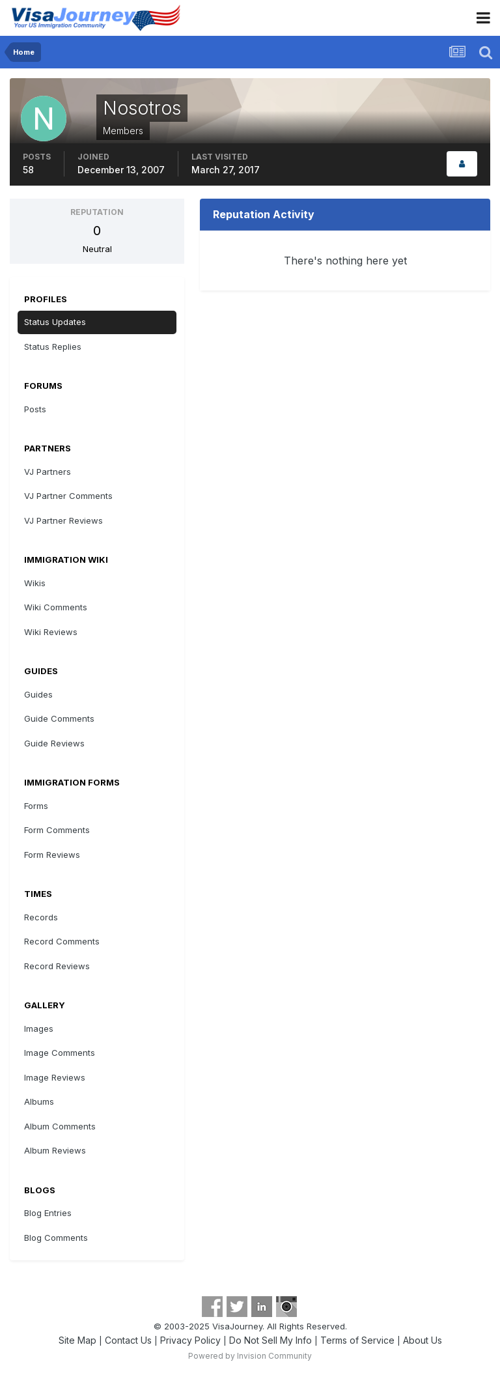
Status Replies (52, 346)
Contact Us (128, 1340)
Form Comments (57, 830)
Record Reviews (57, 966)
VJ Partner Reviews (63, 520)
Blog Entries (48, 1213)
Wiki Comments (55, 607)
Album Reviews (55, 1150)
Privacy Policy (190, 1340)
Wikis (35, 583)
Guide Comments (59, 718)
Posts (35, 409)
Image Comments (59, 1052)
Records (41, 917)
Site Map (77, 1340)
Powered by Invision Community (250, 1356)
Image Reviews (54, 1077)
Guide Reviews (54, 743)
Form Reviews (52, 854)
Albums (39, 1101)
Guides (38, 694)
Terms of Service (357, 1340)
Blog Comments (56, 1237)
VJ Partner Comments (68, 495)
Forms (36, 806)
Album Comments (60, 1126)
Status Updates (55, 322)
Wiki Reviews (50, 632)
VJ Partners (47, 471)
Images (38, 1028)
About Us (422, 1340)
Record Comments (62, 941)
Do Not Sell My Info (270, 1340)
